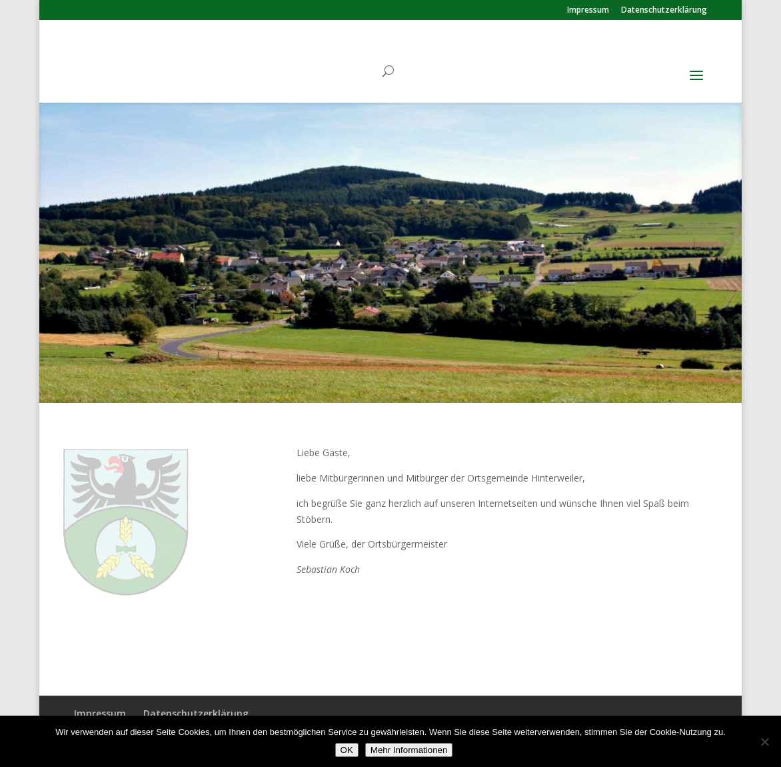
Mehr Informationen (409, 750)
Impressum (588, 10)
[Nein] (764, 741)
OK (347, 750)
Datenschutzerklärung (664, 10)
